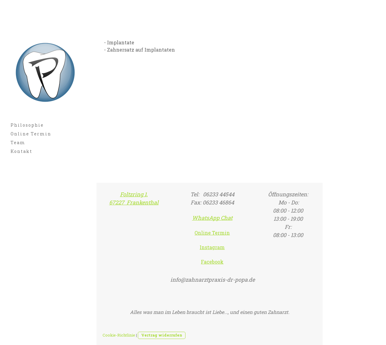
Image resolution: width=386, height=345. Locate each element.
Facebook (212, 261)
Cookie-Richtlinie (119, 335)
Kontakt (21, 151)
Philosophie (27, 125)
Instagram (212, 247)
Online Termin (31, 134)
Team (18, 142)
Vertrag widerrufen (161, 335)
